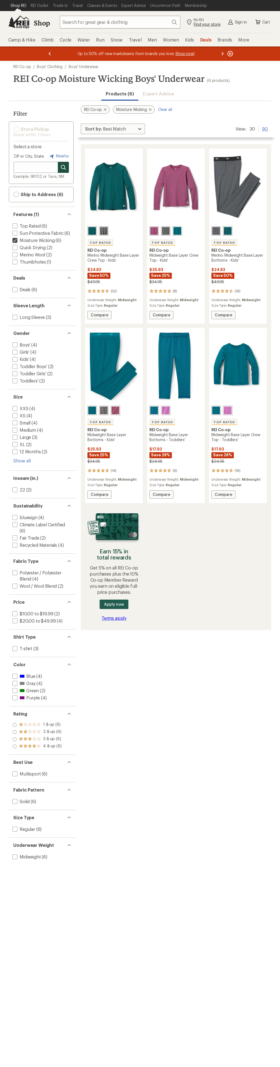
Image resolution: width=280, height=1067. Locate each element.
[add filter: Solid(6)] (20, 801)
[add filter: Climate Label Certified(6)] (38, 524)
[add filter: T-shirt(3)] (21, 648)
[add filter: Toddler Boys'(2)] (29, 366)
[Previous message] (49, 54)
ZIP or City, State (29, 156)
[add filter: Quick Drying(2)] (28, 247)
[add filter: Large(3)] (21, 437)
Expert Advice (158, 93)
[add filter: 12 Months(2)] (26, 451)
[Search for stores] (63, 167)
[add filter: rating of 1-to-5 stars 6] (37, 746)
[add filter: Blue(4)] (23, 676)
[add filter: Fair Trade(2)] (25, 537)
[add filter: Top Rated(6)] (26, 225)
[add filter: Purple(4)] (25, 697)
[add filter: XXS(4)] (19, 408)
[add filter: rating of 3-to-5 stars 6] (37, 732)
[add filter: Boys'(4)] (20, 344)
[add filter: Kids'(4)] (20, 359)
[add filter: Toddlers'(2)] (24, 380)
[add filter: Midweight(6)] (26, 856)
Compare (100, 315)
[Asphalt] (103, 231)
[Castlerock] (165, 231)
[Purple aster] (165, 410)
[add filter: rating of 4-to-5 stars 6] (37, 724)
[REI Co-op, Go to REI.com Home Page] (18, 22)
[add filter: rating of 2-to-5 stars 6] (37, 739)
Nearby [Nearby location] (58, 156)
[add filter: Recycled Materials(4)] (34, 545)
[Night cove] (92, 231)
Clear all (165, 109)
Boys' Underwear (83, 66)
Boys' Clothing (50, 66)
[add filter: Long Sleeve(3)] (28, 317)
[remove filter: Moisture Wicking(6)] (33, 240)
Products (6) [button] (120, 93)
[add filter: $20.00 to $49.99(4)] (33, 620)
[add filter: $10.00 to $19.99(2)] (32, 613)
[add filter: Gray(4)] (23, 683)
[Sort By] (113, 129)
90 (265, 128)
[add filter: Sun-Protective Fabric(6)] (37, 233)
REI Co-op (22, 66)
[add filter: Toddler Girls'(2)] (28, 373)
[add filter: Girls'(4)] (20, 352)
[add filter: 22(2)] (18, 489)
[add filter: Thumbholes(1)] (28, 261)
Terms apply (114, 618)
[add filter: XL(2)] (18, 444)
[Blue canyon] (177, 231)
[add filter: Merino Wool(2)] (28, 254)
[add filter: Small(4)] (20, 422)
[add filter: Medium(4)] (23, 430)
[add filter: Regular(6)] (23, 829)
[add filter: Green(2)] (25, 690)
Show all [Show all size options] (22, 460)
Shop (42, 23)
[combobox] (120, 22)
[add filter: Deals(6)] (20, 289)
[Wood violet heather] (154, 231)
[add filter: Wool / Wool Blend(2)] (34, 586)
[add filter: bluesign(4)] (24, 517)
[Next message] (222, 54)
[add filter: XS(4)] (18, 415)
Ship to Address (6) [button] (38, 194)
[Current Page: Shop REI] (18, 5)
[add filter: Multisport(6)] (26, 773)
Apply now (114, 604)
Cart (262, 22)
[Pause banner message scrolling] (230, 54)
